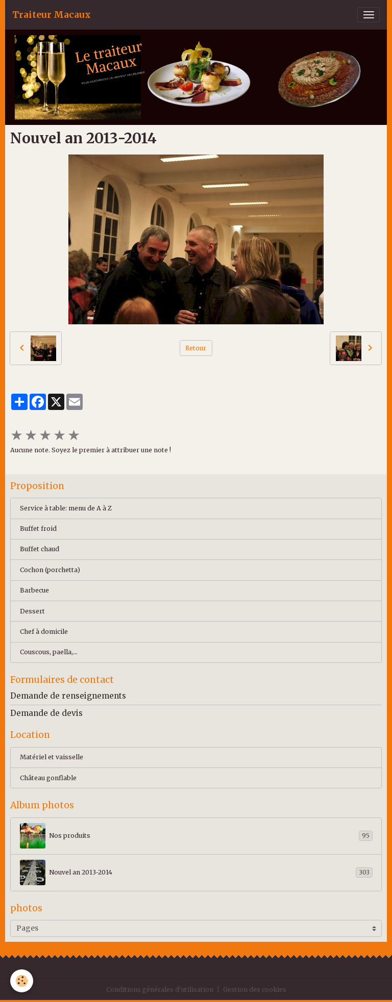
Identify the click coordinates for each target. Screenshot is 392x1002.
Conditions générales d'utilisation (159, 989)
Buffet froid (38, 528)
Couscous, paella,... (49, 652)
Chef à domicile (44, 631)
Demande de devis (46, 713)
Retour (195, 348)
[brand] (51, 14)
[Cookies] (21, 980)
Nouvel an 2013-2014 (196, 872)
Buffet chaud (39, 549)
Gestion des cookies (254, 989)
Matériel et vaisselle (51, 757)
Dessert (32, 611)
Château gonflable (48, 778)
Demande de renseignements (68, 696)
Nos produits (196, 836)
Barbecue (34, 590)
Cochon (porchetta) (50, 570)
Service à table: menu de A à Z (66, 508)
